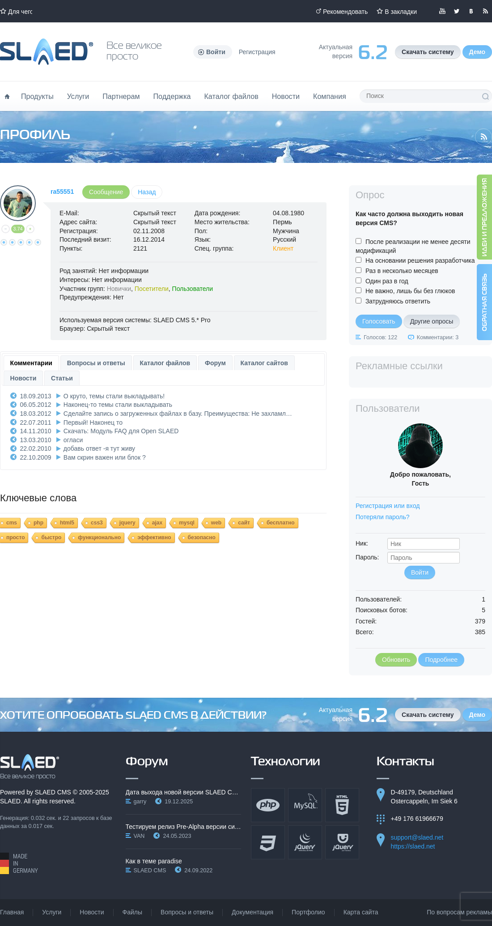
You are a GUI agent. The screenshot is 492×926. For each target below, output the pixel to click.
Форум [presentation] (215, 363)
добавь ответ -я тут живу (99, 448)
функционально (99, 537)
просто (15, 537)
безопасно (202, 537)
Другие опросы (432, 321)
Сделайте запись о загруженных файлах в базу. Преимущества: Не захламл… (178, 413)
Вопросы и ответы (187, 912)
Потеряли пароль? (383, 517)
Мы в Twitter (456, 11)
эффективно (154, 537)
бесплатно (281, 523)
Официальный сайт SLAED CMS (46, 51)
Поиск (485, 96)
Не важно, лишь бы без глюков (410, 290)
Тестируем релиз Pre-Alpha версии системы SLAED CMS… (184, 826)
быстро (51, 537)
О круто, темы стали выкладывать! (114, 396)
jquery (127, 523)
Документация (252, 912)
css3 (97, 523)
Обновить (396, 659)
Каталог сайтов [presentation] (264, 363)
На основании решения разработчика (420, 260)
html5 (67, 523)
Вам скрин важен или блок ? (105, 457)
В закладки (401, 11)
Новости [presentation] (23, 378)
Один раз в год (386, 281)
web (216, 523)
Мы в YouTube (442, 11)
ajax (157, 523)
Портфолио (308, 912)
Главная (12, 912)
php (38, 523)
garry (140, 801)
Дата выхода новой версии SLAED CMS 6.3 (184, 792)
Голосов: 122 (380, 337)
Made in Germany (19, 863)
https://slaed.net (413, 846)
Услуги (78, 96)
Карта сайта (361, 912)
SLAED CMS (53, 792)
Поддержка (172, 96)
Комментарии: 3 (437, 337)
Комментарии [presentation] (31, 363)
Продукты (37, 96)
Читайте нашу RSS (485, 11)
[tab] (31, 363)
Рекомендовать (345, 11)
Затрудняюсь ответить (397, 301)
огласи (73, 440)
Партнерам (121, 96)
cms (11, 523)
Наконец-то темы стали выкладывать (118, 404)
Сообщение (106, 192)
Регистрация (257, 51)
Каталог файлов (231, 96)
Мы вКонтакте (471, 11)
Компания (329, 96)
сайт (244, 523)
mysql (187, 523)
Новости (286, 96)
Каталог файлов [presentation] (165, 363)
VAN (139, 836)
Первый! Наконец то (93, 422)
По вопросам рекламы (459, 912)
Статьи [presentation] (62, 378)
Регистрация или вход (388, 505)
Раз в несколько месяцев (401, 270)
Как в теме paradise (154, 861)
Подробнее (441, 659)
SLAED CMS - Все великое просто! (29, 766)
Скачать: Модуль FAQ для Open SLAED (121, 431)
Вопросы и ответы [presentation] (96, 363)
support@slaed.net (417, 837)
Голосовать (378, 321)
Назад (147, 192)
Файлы (132, 912)
